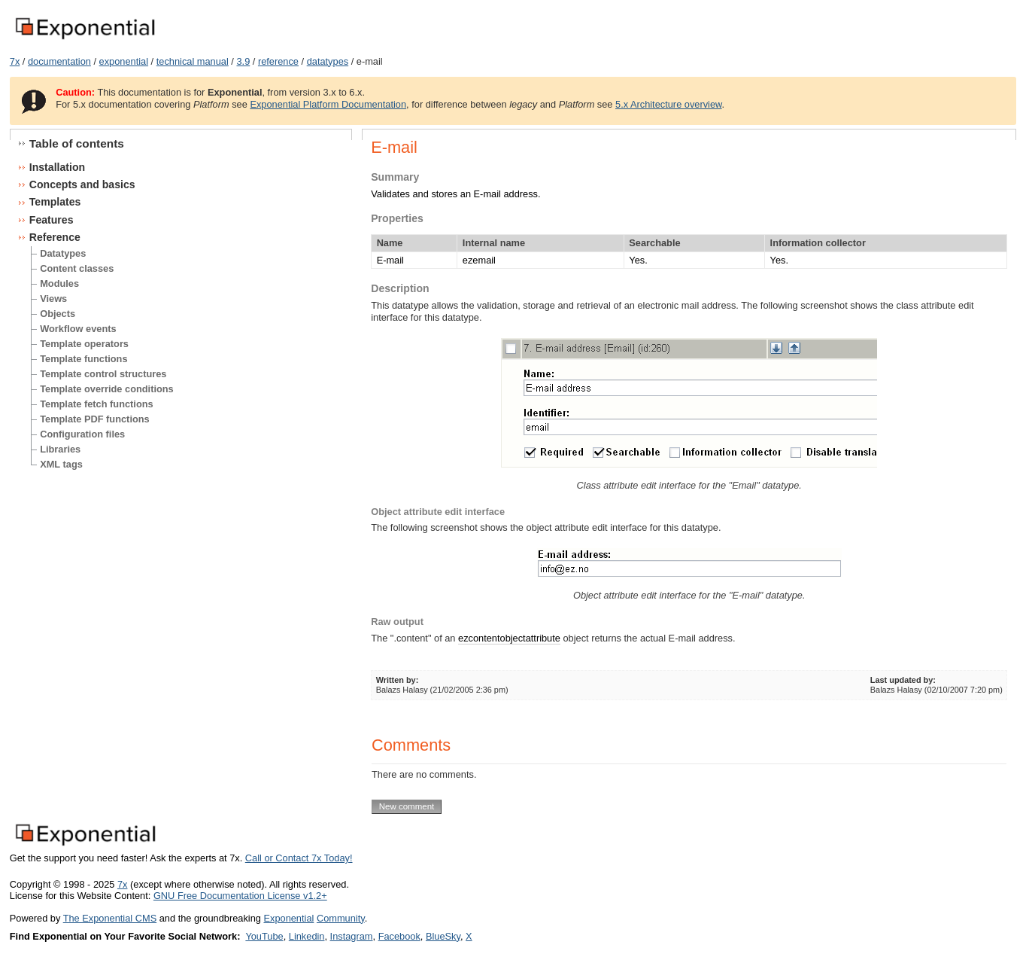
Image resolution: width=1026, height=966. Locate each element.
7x (15, 61)
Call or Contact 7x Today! (299, 858)
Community (341, 918)
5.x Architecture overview (668, 104)
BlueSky (443, 936)
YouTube (264, 936)
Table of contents (76, 143)
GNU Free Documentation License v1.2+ (240, 895)
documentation (59, 61)
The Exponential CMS (109, 918)
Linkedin (307, 936)
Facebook (399, 936)
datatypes (328, 61)
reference (278, 61)
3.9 (243, 61)
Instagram (351, 936)
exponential (123, 61)
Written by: (397, 679)
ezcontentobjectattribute (509, 638)
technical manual (192, 61)
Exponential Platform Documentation (328, 104)
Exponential (288, 918)
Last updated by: (903, 679)
